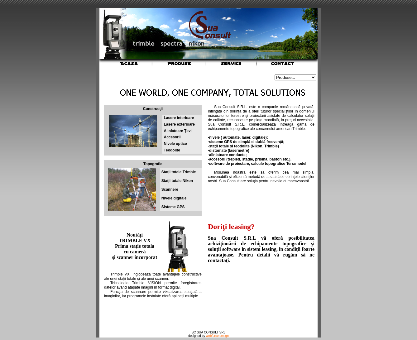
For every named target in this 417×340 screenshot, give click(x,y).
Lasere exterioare (179, 124)
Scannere (169, 189)
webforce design (217, 336)
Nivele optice (175, 143)
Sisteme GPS (173, 207)
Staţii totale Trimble (178, 172)
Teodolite (172, 150)
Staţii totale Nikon (177, 181)
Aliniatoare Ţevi (178, 131)
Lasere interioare (179, 118)
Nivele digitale (174, 198)
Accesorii (172, 137)
